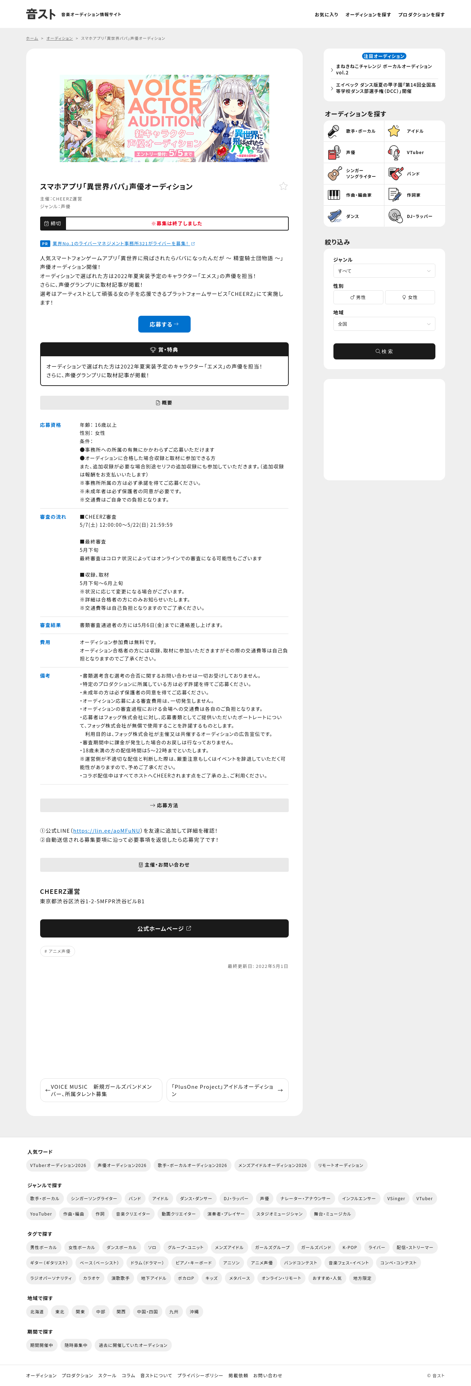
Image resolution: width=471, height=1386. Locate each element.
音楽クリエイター (133, 1214)
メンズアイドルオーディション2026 (272, 1165)
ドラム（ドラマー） (147, 1262)
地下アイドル (154, 1278)
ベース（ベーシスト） (99, 1262)
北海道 (37, 1311)
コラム (128, 1375)
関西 (121, 1311)
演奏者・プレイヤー (226, 1214)
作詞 (100, 1214)
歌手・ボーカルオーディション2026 (192, 1165)
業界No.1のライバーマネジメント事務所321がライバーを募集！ (124, 243)
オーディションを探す (368, 14)
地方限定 (362, 1278)
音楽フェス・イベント (349, 1262)
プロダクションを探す (421, 14)
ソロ (152, 1247)
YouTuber (41, 1214)
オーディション (41, 1375)
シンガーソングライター (94, 1198)
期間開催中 (41, 1345)
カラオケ (91, 1278)
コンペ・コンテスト (398, 1262)
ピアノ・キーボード (194, 1262)
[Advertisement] (164, 1024)
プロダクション (77, 1375)
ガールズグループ (272, 1247)
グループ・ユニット (186, 1247)
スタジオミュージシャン (279, 1214)
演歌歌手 (120, 1278)
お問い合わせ (268, 1375)
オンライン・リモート (281, 1278)
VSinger (396, 1198)
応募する (164, 324)
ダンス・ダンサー (196, 1198)
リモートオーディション (340, 1165)
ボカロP (186, 1278)
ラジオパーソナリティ (51, 1278)
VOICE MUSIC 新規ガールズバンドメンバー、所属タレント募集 (98, 1090)
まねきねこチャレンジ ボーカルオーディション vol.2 (386, 70)
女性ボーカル (81, 1247)
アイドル (161, 1198)
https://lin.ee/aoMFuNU (106, 830)
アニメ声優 (60, 951)
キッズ (212, 1278)
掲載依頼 (238, 1375)
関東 (80, 1311)
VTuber (425, 1198)
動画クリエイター (179, 1214)
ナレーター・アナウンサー (305, 1198)
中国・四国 (147, 1311)
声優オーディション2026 (122, 1165)
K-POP (350, 1247)
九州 (174, 1311)
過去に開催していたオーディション (133, 1345)
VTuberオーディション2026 (58, 1165)
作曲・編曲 (73, 1214)
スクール (107, 1375)
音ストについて (156, 1375)
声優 (66, 206)
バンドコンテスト (300, 1262)
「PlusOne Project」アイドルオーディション (228, 1090)
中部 (100, 1311)
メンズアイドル (229, 1247)
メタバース (239, 1278)
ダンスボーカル (121, 1247)
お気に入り (327, 14)
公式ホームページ (164, 928)
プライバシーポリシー (200, 1375)
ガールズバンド (316, 1247)
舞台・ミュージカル (332, 1214)
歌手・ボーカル (45, 1198)
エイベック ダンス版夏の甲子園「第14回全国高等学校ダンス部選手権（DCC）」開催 (386, 89)
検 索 (384, 354)
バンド (135, 1198)
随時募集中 (76, 1345)
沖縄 (194, 1311)
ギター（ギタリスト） (49, 1262)
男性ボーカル (43, 1247)
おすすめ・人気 (327, 1278)
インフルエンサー (359, 1198)
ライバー (376, 1247)
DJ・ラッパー (236, 1198)
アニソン (231, 1262)
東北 (60, 1311)
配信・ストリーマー (415, 1247)
